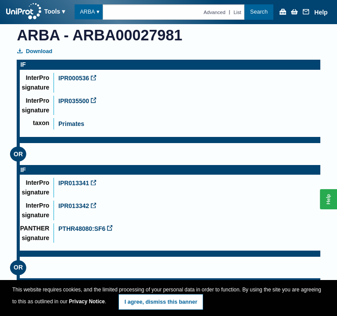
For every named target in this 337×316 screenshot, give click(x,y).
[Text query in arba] (173, 11)
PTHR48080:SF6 (85, 228)
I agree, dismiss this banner (161, 302)
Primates (71, 123)
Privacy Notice (87, 301)
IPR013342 (77, 205)
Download (34, 51)
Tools (52, 11)
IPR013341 (77, 183)
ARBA (87, 12)
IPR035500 (77, 100)
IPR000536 (77, 78)
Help (320, 12)
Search (259, 12)
